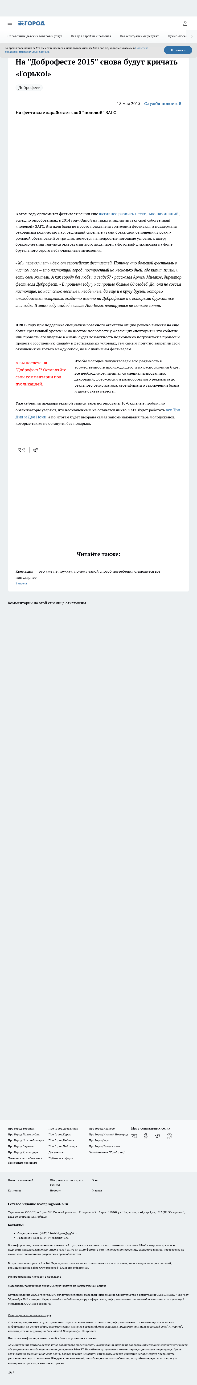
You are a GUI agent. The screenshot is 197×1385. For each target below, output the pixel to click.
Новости (55, 1190)
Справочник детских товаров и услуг (35, 36)
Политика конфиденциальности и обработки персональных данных (53, 1338)
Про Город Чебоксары (63, 1146)
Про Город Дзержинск (63, 1128)
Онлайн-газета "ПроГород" (107, 1152)
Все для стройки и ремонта (91, 36)
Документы (56, 1152)
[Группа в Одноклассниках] (146, 1136)
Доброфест (29, 87)
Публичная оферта (61, 1158)
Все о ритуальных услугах (139, 36)
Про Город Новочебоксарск (26, 1140)
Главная (97, 1190)
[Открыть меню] (10, 23)
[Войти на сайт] (185, 23)
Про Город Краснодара (23, 1152)
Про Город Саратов (20, 1146)
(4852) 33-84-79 (40, 1237)
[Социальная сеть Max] (169, 1136)
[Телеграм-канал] (158, 1136)
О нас (95, 1180)
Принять (178, 50)
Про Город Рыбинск (61, 1140)
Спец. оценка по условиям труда (29, 1315)
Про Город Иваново (102, 1128)
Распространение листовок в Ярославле (34, 1276)
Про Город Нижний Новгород (108, 1134)
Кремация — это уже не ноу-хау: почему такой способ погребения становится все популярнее (98, 578)
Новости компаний (20, 1180)
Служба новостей (162, 103)
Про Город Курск (60, 1134)
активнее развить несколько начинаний (139, 213)
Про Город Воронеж (21, 1128)
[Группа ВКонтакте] (134, 1136)
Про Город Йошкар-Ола (24, 1134)
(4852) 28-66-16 (49, 1233)
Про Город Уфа (99, 1140)
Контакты (14, 1190)
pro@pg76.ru (68, 1233)
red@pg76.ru (60, 1237)
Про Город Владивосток (104, 1146)
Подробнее (89, 1331)
